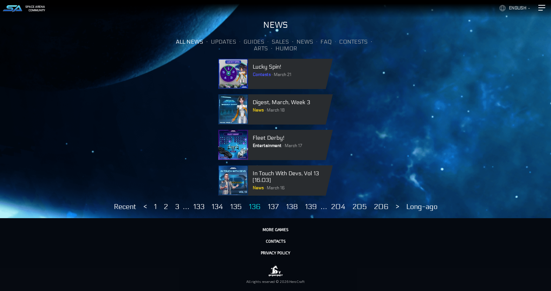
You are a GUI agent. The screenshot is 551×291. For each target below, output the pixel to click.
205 (359, 207)
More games (275, 229)
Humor (286, 48)
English (517, 8)
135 (236, 207)
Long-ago (421, 207)
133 (199, 207)
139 (311, 207)
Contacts (276, 241)
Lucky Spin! (267, 66)
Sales (280, 41)
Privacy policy (275, 252)
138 (292, 207)
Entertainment (267, 145)
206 (381, 207)
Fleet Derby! (269, 137)
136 (255, 207)
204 (338, 207)
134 (217, 207)
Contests (353, 41)
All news (189, 41)
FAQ (326, 41)
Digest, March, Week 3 (281, 102)
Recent (125, 207)
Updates (223, 41)
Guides (254, 41)
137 (273, 207)
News (305, 41)
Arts (261, 48)
